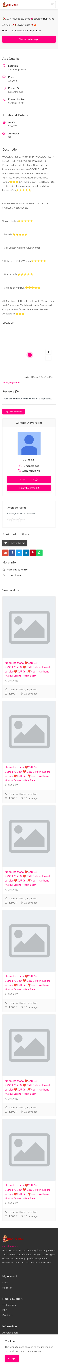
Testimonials (9, 1305)
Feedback (7, 1315)
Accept (12, 1358)
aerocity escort (10, 1246)
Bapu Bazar (35, 30)
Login (5, 1282)
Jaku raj (29, 459)
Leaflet (26, 377)
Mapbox (35, 377)
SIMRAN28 (11, 680)
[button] (48, 352)
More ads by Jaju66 (15, 569)
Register (7, 1287)
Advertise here (10, 1332)
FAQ (4, 1310)
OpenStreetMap (47, 377)
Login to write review (13, 411)
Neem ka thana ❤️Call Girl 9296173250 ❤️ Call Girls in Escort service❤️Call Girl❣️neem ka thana (27, 667)
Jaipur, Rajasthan (11, 382)
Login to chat (27, 479)
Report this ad (12, 575)
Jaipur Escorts (19, 30)
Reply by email (27, 488)
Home (5, 30)
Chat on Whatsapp (29, 39)
